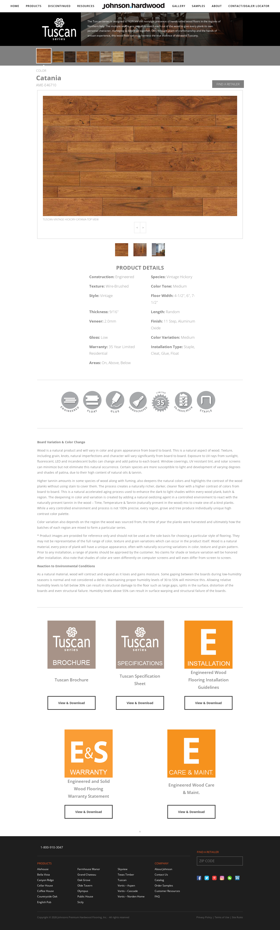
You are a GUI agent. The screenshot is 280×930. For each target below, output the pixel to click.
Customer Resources (167, 891)
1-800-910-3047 (51, 847)
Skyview (122, 869)
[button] (137, 227)
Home (14, 6)
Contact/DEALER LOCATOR (249, 6)
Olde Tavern (84, 885)
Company (161, 863)
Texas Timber (126, 874)
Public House (85, 896)
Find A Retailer (228, 84)
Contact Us (161, 874)
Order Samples (164, 885)
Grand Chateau (86, 874)
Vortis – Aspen (126, 885)
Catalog (159, 880)
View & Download (71, 703)
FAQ (157, 896)
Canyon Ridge (45, 880)
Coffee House (45, 891)
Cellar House (45, 885)
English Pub (44, 902)
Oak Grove (83, 880)
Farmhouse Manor (88, 869)
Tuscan (122, 880)
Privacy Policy (204, 917)
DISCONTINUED (59, 6)
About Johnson (163, 869)
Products (34, 6)
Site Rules (237, 917)
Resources (85, 6)
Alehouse (43, 869)
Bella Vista (43, 874)
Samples (198, 6)
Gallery (178, 6)
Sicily (80, 902)
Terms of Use (222, 917)
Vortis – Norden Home (131, 896)
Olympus (82, 891)
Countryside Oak (47, 896)
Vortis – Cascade (128, 891)
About (217, 6)
